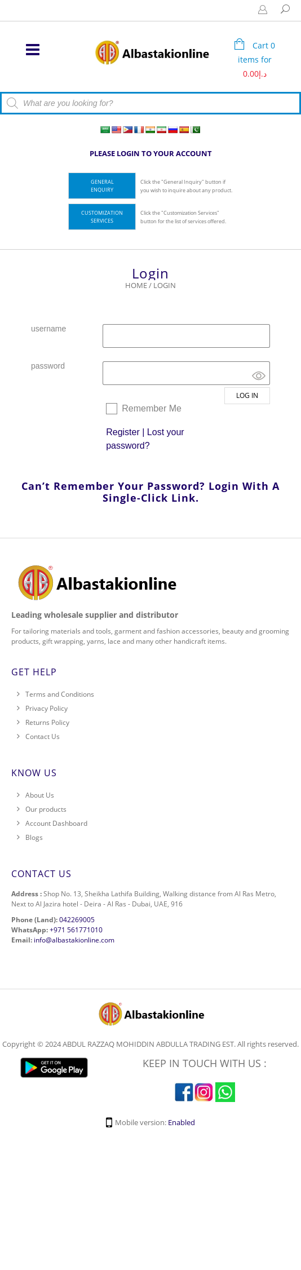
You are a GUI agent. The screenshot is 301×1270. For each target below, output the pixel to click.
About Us (39, 795)
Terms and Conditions (59, 694)
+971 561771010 (76, 930)
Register (123, 432)
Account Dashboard (56, 823)
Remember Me (152, 408)
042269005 (77, 919)
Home (136, 285)
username (48, 328)
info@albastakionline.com (74, 940)
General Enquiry (102, 185)
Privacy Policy (46, 708)
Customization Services (102, 216)
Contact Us (42, 736)
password (48, 365)
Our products (46, 809)
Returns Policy (47, 722)
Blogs (34, 837)
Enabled (181, 1122)
